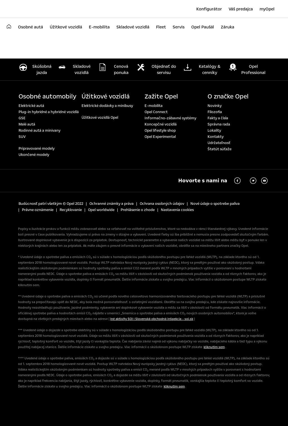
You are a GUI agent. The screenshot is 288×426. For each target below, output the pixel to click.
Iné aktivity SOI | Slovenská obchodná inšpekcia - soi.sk (151, 319)
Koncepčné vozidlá (161, 124)
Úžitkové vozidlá (106, 96)
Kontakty (216, 136)
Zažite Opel (161, 96)
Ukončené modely (34, 154)
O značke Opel (228, 96)
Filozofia (215, 112)
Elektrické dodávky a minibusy (107, 105)
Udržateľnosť (219, 142)
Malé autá (27, 124)
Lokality (214, 130)
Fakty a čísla (218, 118)
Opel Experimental (160, 136)
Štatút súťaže (219, 149)
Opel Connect (156, 112)
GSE (22, 118)
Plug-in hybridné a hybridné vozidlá (49, 112)
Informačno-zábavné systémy (170, 118)
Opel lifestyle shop (160, 130)
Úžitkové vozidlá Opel (100, 117)
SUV (22, 136)
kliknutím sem (214, 347)
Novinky (215, 105)
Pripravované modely (37, 148)
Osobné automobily (47, 96)
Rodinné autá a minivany (39, 130)
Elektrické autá (31, 105)
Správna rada (219, 124)
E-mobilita (154, 105)
